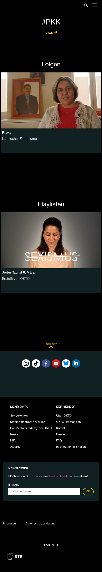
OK (88, 491)
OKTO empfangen (68, 421)
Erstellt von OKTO (16, 279)
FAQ (59, 440)
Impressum (10, 523)
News (14, 434)
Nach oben (51, 347)
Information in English (71, 446)
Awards (15, 446)
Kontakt (61, 428)
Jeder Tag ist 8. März (18, 272)
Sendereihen (19, 415)
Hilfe (13, 440)
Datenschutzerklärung (40, 523)
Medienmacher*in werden (28, 421)
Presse (61, 434)
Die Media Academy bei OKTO (31, 428)
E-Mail (13, 484)
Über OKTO (64, 415)
